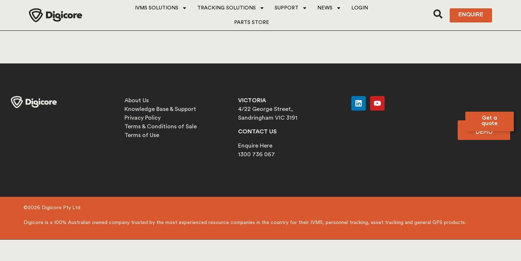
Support (291, 8)
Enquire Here (255, 146)
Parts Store (251, 22)
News (329, 8)
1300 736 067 (256, 154)
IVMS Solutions (161, 8)
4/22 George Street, (265, 109)
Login (359, 8)
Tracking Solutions (230, 8)
